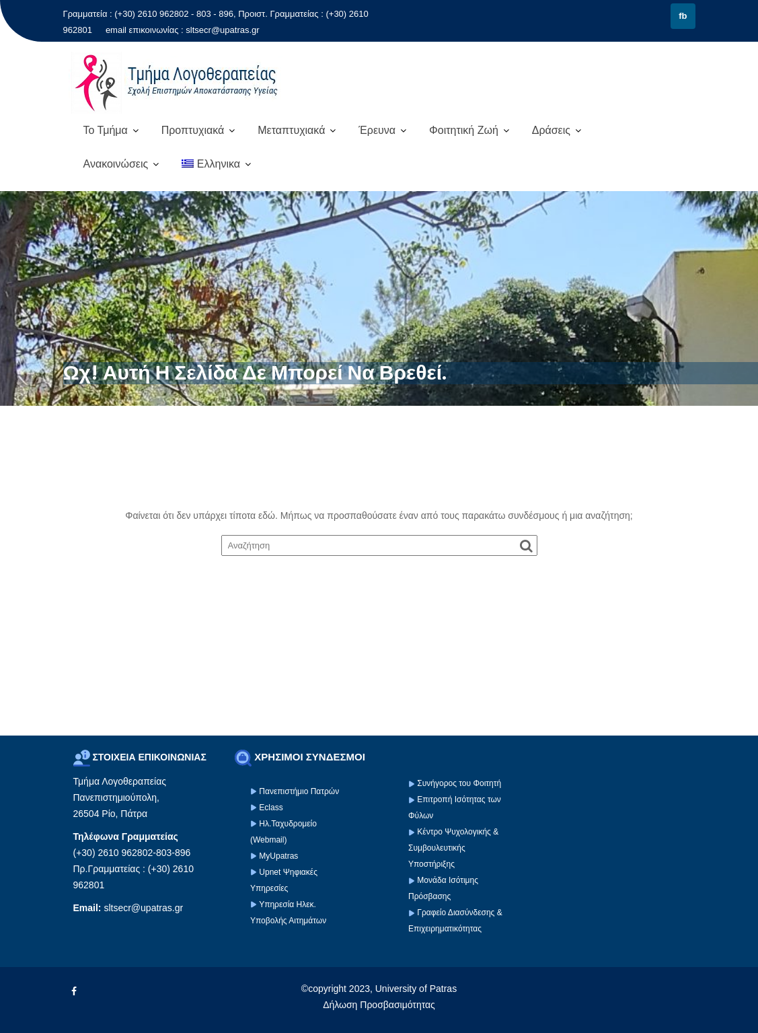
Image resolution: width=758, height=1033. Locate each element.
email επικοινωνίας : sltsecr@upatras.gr (183, 30)
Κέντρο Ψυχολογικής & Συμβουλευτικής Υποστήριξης (453, 848)
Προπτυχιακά (193, 130)
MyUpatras (278, 856)
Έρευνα (376, 130)
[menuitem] (216, 164)
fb (683, 16)
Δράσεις (551, 130)
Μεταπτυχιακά (291, 130)
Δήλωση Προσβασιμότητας (379, 1004)
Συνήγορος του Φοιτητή (459, 783)
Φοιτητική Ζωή (463, 130)
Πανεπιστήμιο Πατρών (299, 791)
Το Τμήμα (105, 130)
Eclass (270, 807)
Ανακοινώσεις (116, 164)
